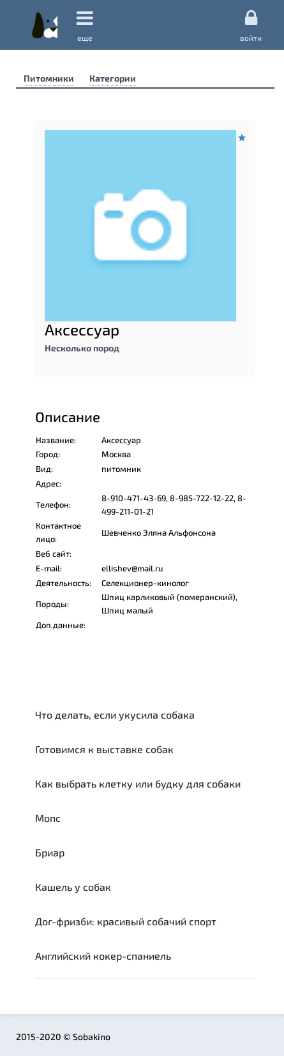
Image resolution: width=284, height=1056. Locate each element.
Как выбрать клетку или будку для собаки (138, 783)
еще (85, 25)
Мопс (48, 818)
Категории (112, 78)
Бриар (49, 852)
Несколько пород (82, 347)
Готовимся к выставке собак (104, 749)
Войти (251, 24)
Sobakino (44, 25)
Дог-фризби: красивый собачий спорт (125, 921)
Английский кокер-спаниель (103, 956)
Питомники (49, 78)
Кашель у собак (73, 887)
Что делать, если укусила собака (115, 714)
